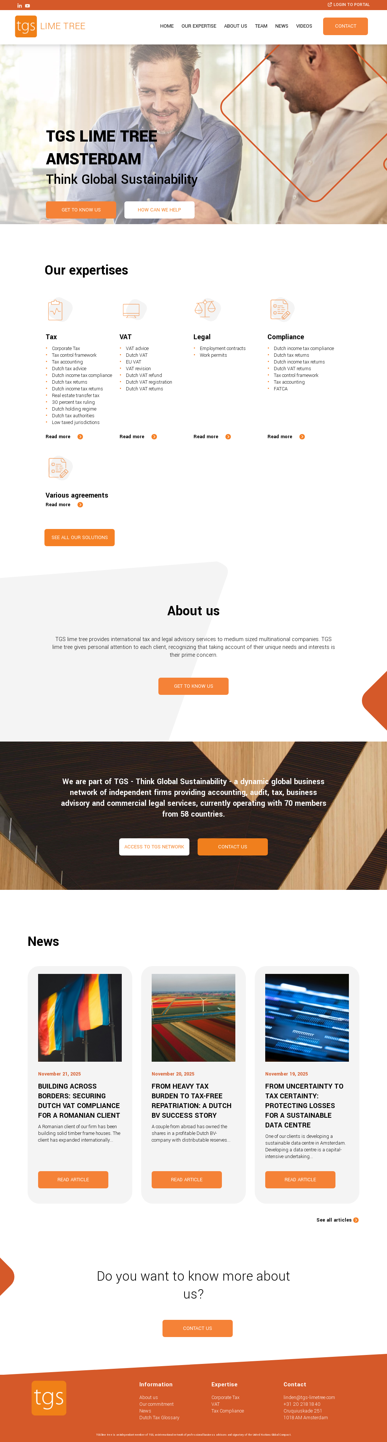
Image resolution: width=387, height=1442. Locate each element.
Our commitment (156, 1404)
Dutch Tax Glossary (159, 1417)
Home (167, 26)
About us (235, 26)
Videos (304, 26)
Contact (345, 26)
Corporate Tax (225, 1397)
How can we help (159, 210)
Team (261, 26)
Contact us (232, 847)
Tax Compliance (227, 1411)
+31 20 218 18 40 (302, 1404)
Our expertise (199, 26)
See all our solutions (80, 537)
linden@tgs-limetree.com (309, 1397)
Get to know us (81, 210)
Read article (73, 1179)
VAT (215, 1404)
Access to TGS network (154, 847)
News (281, 26)
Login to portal (348, 4)
